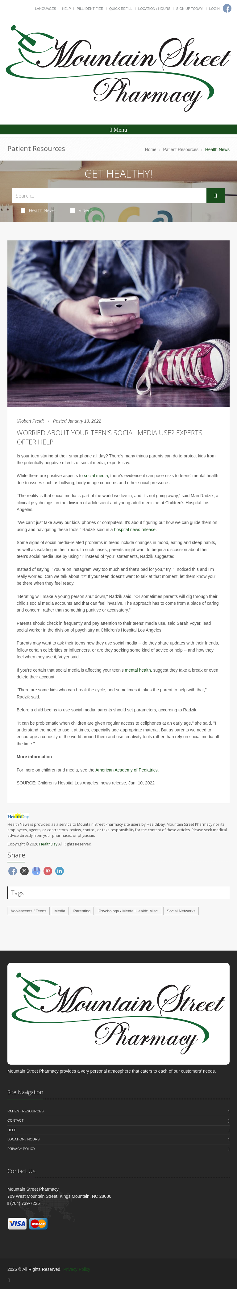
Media (59, 911)
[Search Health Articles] (109, 195)
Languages (45, 8)
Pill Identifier (90, 8)
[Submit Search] (215, 195)
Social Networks (181, 911)
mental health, (138, 670)
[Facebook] (9, 1280)
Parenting (82, 911)
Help (66, 8)
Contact (15, 1120)
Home (150, 149)
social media (96, 475)
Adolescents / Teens (28, 911)
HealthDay (48, 844)
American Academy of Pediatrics (126, 769)
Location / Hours (154, 8)
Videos (81, 210)
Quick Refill (120, 8)
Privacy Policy (21, 1149)
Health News (38, 210)
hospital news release (135, 529)
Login (214, 8)
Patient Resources (180, 149)
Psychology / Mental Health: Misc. (128, 911)
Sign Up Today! (189, 8)
